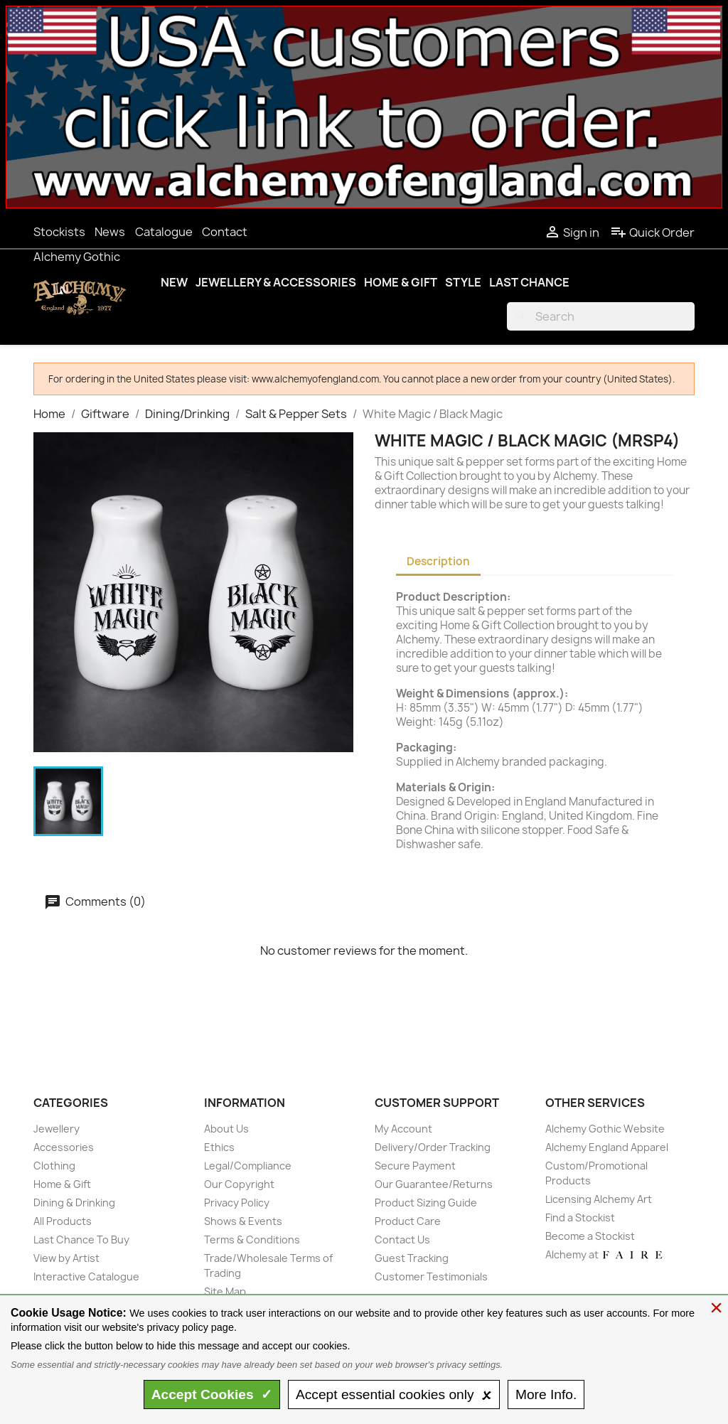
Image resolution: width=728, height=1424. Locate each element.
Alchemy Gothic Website (605, 1128)
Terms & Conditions (252, 1239)
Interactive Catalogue (86, 1276)
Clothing (54, 1165)
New (174, 282)
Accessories (63, 1147)
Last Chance (529, 282)
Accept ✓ (212, 1394)
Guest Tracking (412, 1258)
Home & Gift (400, 282)
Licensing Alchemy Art (598, 1199)
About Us (226, 1128)
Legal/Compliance (247, 1165)
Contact (224, 232)
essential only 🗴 (394, 1394)
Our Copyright (239, 1184)
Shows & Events (243, 1221)
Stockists (59, 232)
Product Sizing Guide (426, 1202)
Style (463, 282)
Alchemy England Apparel (606, 1147)
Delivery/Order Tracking (433, 1147)
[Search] (601, 316)
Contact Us (402, 1239)
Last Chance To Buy (81, 1239)
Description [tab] (438, 561)
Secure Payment (415, 1165)
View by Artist (66, 1258)
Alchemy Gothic (76, 256)
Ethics (219, 1147)
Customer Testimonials (431, 1276)
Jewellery (56, 1128)
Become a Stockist (590, 1236)
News (110, 232)
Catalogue (164, 232)
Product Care (408, 1221)
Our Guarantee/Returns (434, 1184)
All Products (62, 1221)
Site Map (225, 1291)
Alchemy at (604, 1254)
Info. (546, 1394)
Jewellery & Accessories (276, 282)
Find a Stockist (580, 1217)
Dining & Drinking (74, 1202)
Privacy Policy (236, 1202)
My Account (403, 1128)
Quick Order (652, 232)
